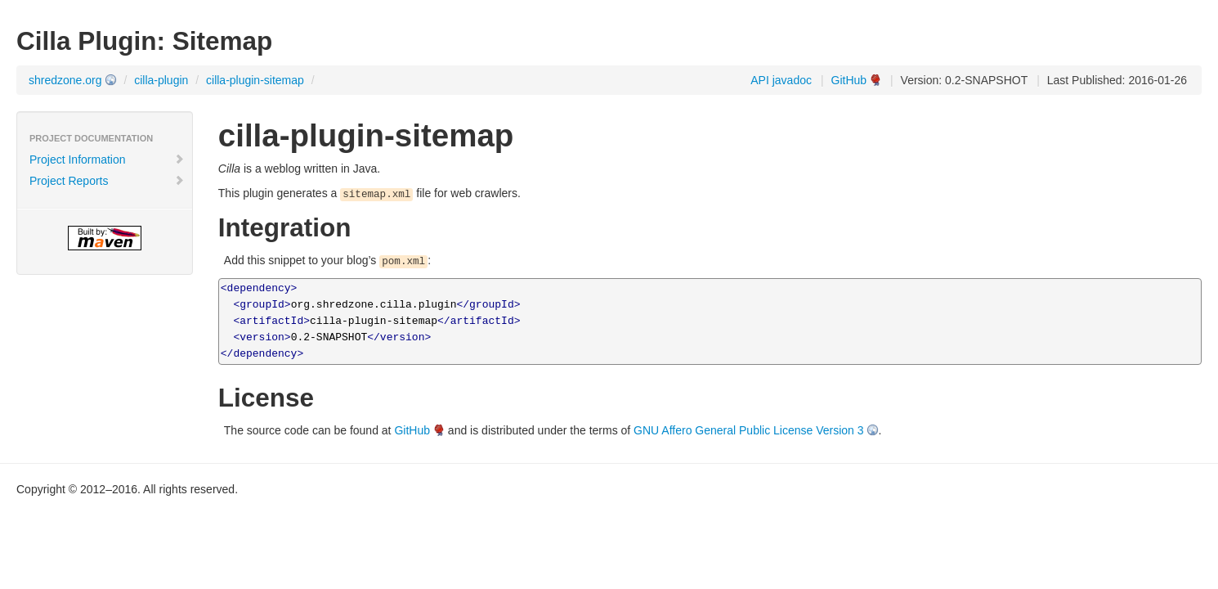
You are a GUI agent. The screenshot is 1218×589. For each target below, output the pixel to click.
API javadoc (781, 80)
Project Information (107, 159)
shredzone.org (65, 80)
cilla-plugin (161, 80)
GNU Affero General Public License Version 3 (748, 430)
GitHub (849, 80)
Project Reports (107, 180)
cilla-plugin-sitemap (255, 80)
